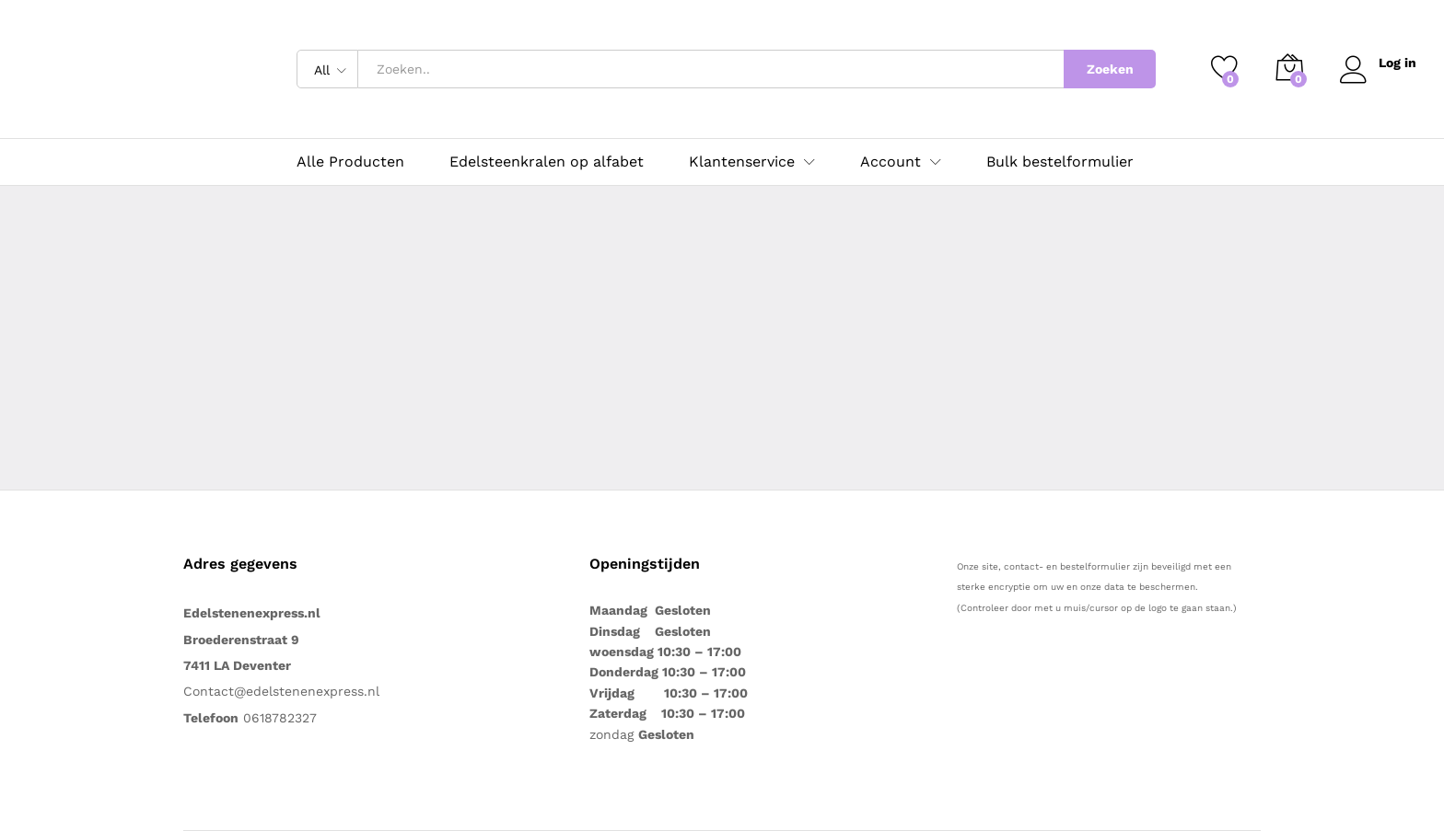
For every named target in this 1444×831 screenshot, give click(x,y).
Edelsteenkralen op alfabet (546, 162)
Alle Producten (350, 162)
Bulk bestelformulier (1060, 162)
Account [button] (890, 162)
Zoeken (1110, 69)
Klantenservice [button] (742, 162)
